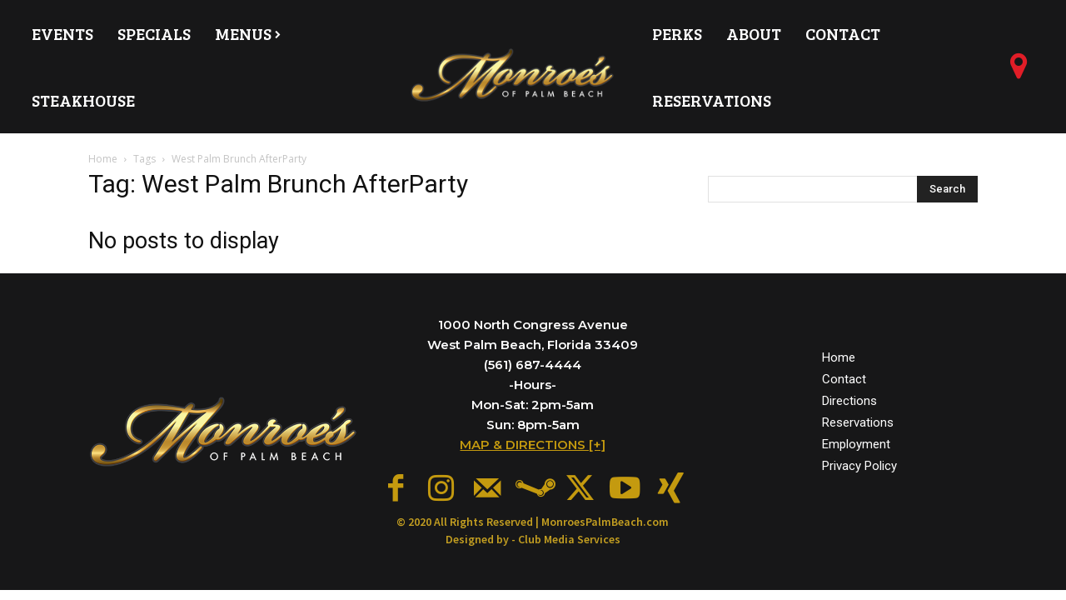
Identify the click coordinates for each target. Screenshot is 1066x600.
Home (102, 159)
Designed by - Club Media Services (533, 533)
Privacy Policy (859, 463)
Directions (849, 397)
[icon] (1018, 72)
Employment (856, 440)
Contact (844, 375)
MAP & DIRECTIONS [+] (532, 444)
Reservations (858, 419)
